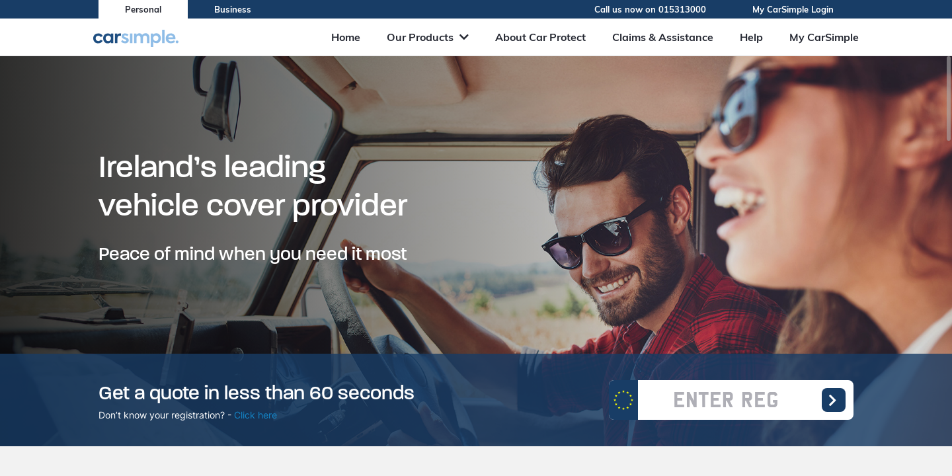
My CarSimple (824, 37)
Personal (143, 9)
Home (345, 37)
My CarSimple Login (802, 9)
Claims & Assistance (662, 37)
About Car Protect (540, 37)
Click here (255, 414)
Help (751, 37)
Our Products (428, 37)
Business (232, 9)
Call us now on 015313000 (660, 9)
